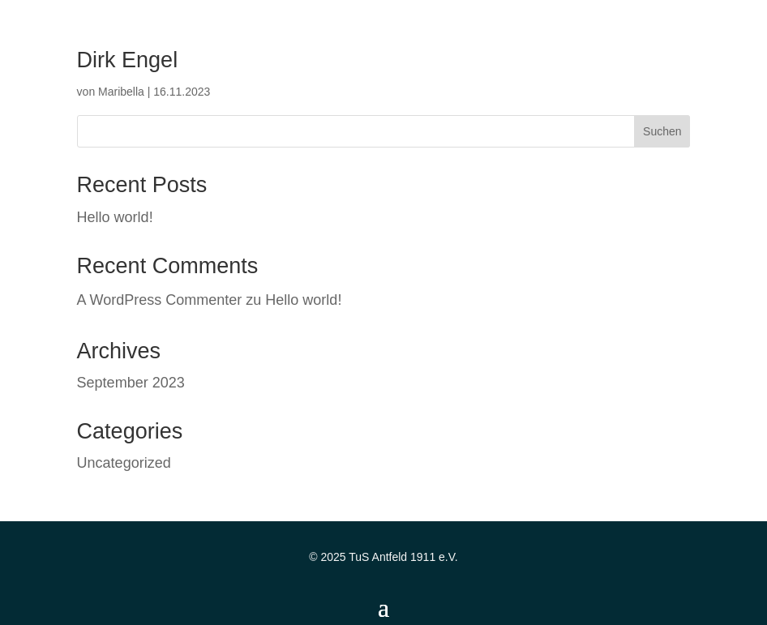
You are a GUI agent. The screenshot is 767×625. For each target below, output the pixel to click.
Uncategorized (124, 463)
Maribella (121, 91)
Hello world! (115, 217)
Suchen (662, 131)
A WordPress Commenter (159, 300)
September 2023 (131, 383)
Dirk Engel (127, 60)
